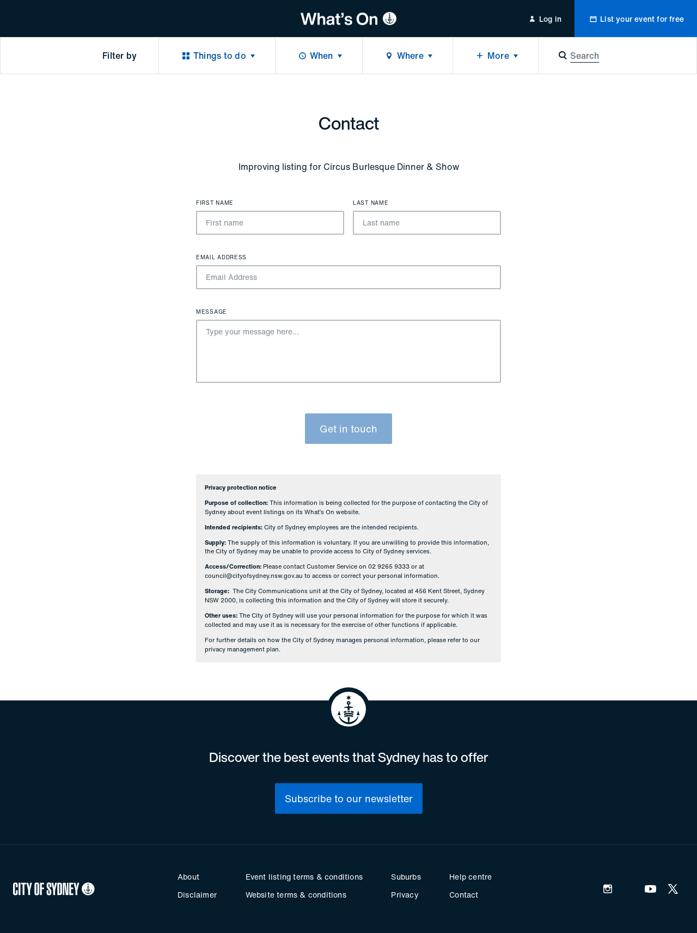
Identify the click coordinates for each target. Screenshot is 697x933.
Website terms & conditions (296, 894)
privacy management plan (242, 649)
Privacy (404, 894)
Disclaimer (197, 894)
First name (215, 203)
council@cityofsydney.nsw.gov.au (254, 575)
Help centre (470, 876)
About (188, 876)
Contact (463, 894)
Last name (370, 203)
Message (211, 312)
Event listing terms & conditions (304, 876)
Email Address (221, 257)
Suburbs (405, 876)
